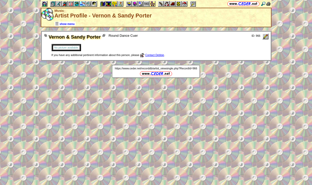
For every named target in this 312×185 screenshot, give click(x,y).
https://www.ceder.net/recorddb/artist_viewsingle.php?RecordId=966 (156, 68)
